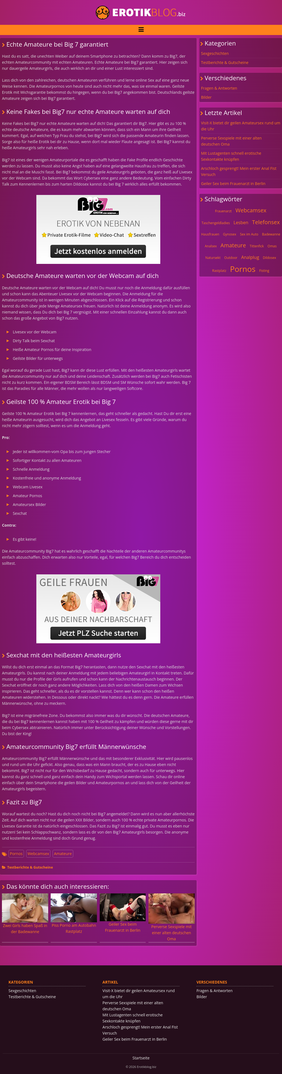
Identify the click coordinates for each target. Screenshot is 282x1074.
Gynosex (229, 234)
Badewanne (271, 234)
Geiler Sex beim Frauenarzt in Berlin (123, 913)
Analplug (250, 257)
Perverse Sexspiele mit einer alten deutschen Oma (171, 917)
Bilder (206, 97)
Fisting (264, 270)
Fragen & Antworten (219, 88)
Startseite (141, 1057)
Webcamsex (38, 853)
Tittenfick (257, 246)
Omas (272, 246)
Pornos (16, 853)
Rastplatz (219, 270)
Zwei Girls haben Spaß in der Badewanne (25, 913)
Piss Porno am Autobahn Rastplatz (74, 913)
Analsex (211, 246)
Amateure (63, 853)
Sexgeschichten (215, 53)
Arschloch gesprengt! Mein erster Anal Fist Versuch (238, 171)
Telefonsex (266, 222)
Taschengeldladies (216, 223)
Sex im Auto (249, 234)
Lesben (241, 222)
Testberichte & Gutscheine (30, 867)
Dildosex (269, 257)
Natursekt (212, 257)
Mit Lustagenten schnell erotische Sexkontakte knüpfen (231, 156)
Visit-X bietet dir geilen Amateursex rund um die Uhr (240, 126)
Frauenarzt (223, 211)
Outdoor (230, 257)
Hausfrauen (210, 234)
